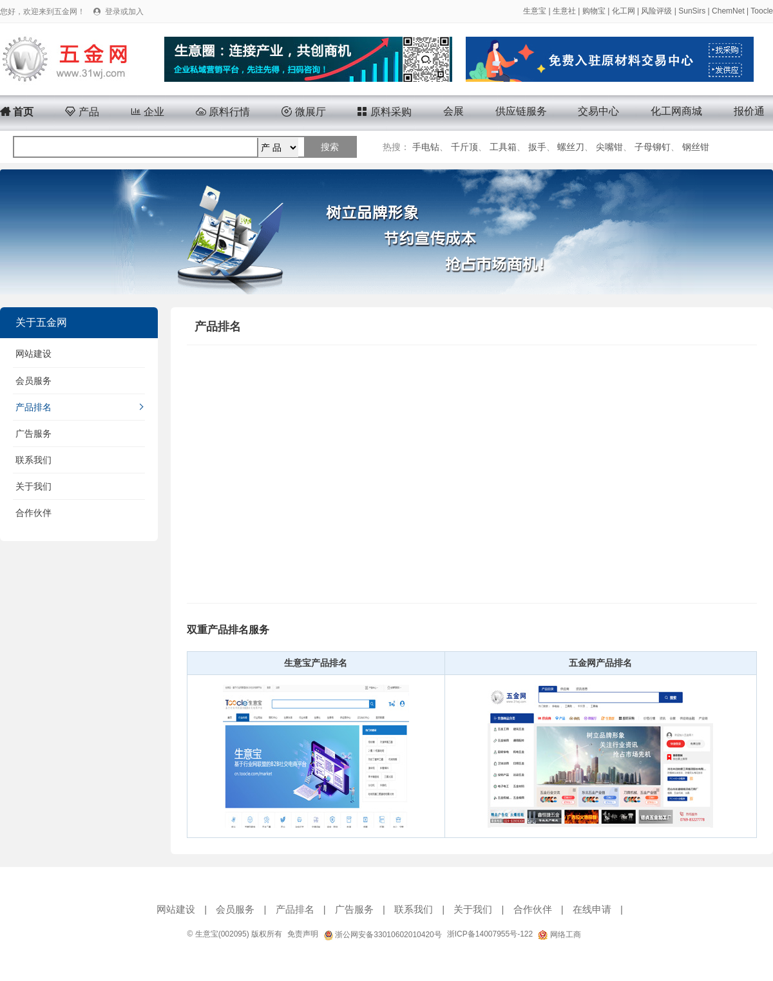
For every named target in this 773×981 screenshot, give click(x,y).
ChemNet (728, 10)
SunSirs (691, 10)
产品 (82, 111)
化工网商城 (676, 111)
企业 (147, 111)
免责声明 (302, 933)
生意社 (564, 10)
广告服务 (33, 433)
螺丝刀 (570, 147)
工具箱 (503, 147)
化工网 (623, 10)
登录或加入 (124, 11)
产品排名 (33, 407)
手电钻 (425, 147)
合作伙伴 (33, 513)
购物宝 (594, 10)
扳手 (537, 147)
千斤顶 (464, 147)
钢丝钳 (695, 147)
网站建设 (33, 353)
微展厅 (303, 111)
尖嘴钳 (609, 147)
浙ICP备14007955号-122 (490, 933)
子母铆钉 (653, 147)
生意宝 (534, 10)
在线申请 (592, 909)
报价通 (749, 111)
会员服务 (33, 381)
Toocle (761, 10)
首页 (16, 111)
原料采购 (384, 111)
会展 (453, 111)
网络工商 (559, 934)
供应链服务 (521, 111)
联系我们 (33, 460)
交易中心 (598, 111)
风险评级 (656, 10)
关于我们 (33, 486)
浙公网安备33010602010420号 (382, 934)
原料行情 (223, 111)
